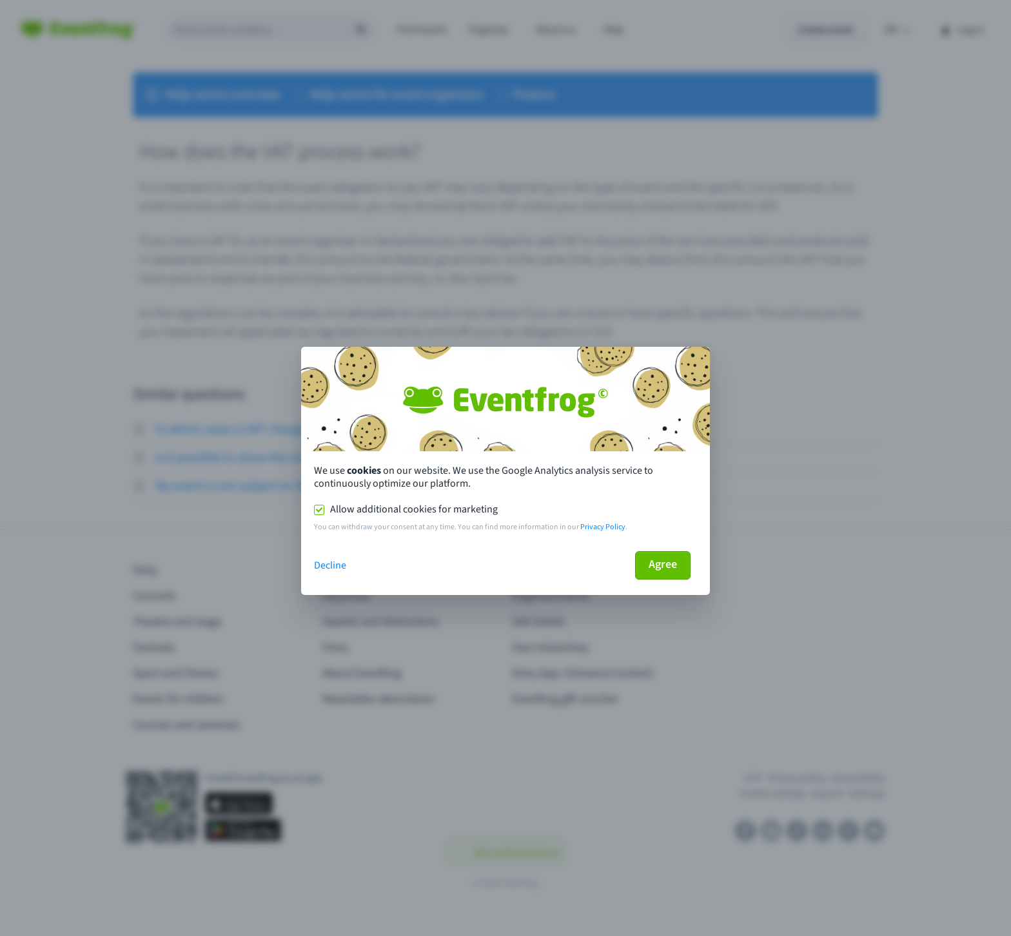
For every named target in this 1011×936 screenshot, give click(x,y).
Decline (330, 565)
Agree (663, 564)
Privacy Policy (602, 527)
